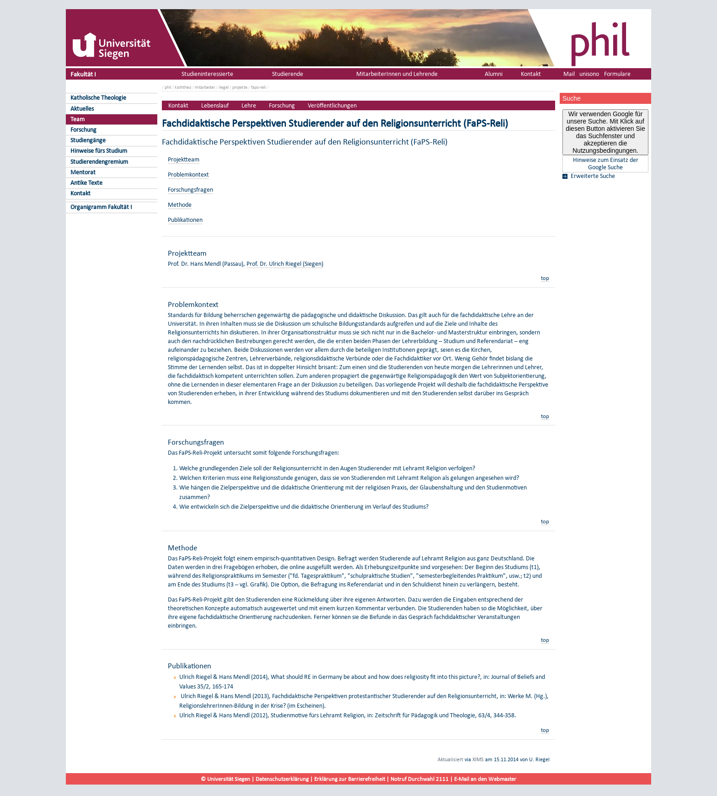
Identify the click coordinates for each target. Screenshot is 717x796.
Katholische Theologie (98, 98)
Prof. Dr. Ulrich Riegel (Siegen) (284, 264)
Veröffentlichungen (332, 105)
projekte (239, 87)
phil (168, 87)
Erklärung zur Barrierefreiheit (349, 778)
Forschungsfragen (190, 190)
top (545, 277)
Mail (569, 74)
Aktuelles (82, 109)
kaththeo (183, 87)
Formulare (617, 74)
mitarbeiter (205, 87)
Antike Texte (86, 183)
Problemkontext (188, 174)
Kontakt (80, 193)
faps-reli (258, 87)
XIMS (478, 759)
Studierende (287, 74)
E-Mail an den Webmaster (485, 778)
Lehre (248, 105)
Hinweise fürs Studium (98, 151)
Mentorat (83, 172)
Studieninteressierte (207, 74)
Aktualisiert (450, 759)
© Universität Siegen (225, 778)
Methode (180, 205)
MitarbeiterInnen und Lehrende (397, 74)
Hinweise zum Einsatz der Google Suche (605, 163)
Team (77, 119)
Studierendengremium (99, 162)
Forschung (83, 130)
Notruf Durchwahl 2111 (420, 778)
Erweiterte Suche (593, 176)
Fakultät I (83, 74)
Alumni (494, 74)
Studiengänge (88, 140)
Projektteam (183, 159)
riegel (224, 87)
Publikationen (185, 220)
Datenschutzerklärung (282, 778)
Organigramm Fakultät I (101, 207)
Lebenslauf (215, 105)
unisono (589, 74)
